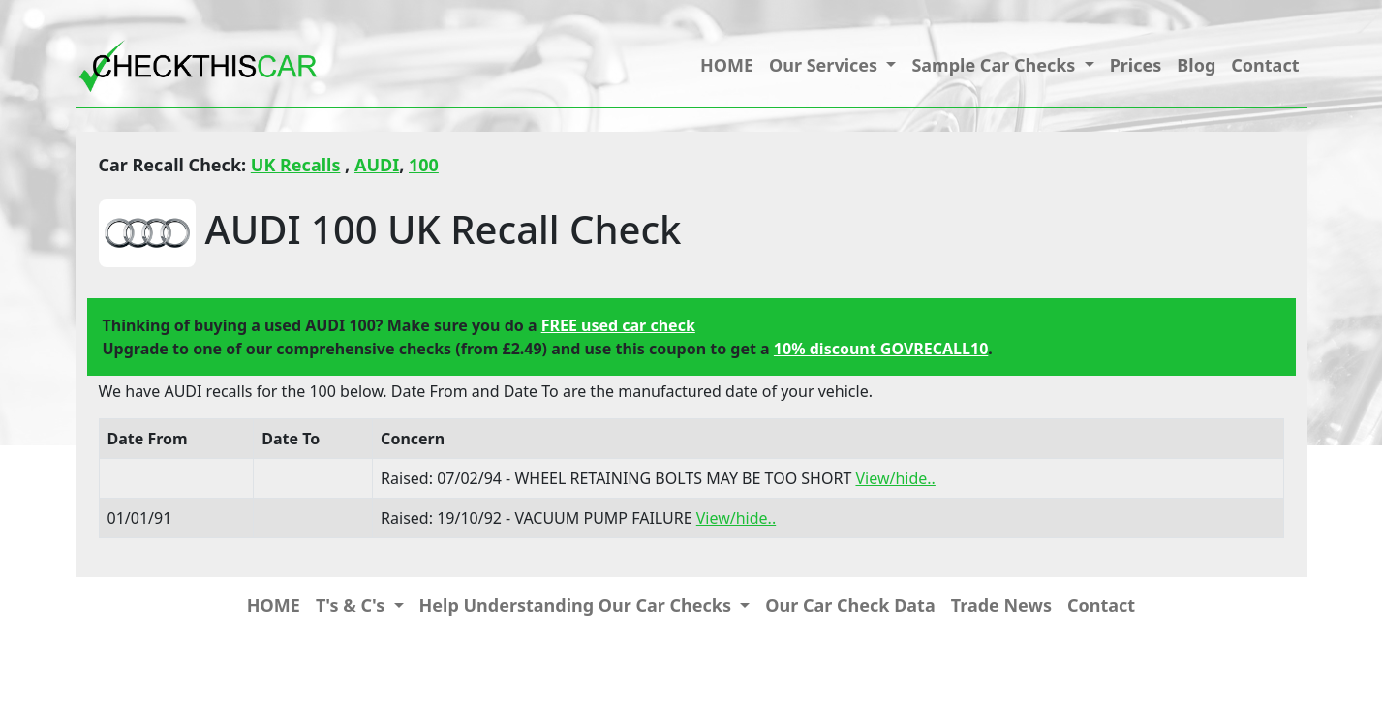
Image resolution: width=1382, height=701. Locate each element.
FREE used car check (618, 325)
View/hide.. (895, 478)
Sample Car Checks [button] (995, 64)
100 (424, 164)
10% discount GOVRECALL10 (881, 348)
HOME (726, 64)
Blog (1196, 64)
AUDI (376, 164)
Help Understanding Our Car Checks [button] (577, 605)
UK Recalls (296, 164)
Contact (1265, 64)
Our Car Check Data (850, 605)
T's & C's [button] (352, 605)
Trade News (1001, 605)
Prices (1136, 64)
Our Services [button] (825, 64)
